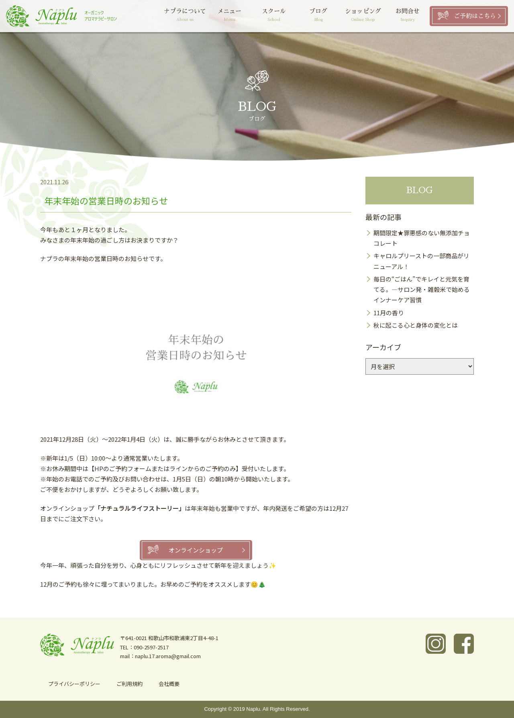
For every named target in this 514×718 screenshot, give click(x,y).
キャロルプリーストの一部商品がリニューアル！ (421, 260)
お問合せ (407, 16)
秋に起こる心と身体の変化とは (415, 325)
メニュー (229, 16)
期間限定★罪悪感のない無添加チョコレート (421, 237)
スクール (274, 16)
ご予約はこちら (475, 16)
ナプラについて (185, 16)
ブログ (318, 16)
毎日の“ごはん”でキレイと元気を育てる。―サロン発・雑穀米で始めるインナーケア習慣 (421, 289)
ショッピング (363, 16)
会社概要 (169, 683)
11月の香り (388, 312)
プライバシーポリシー (74, 683)
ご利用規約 (129, 683)
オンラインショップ (196, 550)
